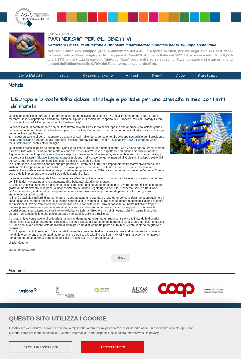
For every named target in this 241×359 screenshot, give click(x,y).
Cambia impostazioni (40, 347)
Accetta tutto (112, 347)
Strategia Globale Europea (42, 157)
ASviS (55, 34)
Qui (11, 333)
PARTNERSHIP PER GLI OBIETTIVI (89, 39)
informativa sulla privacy (143, 333)
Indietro (120, 257)
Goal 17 (67, 34)
